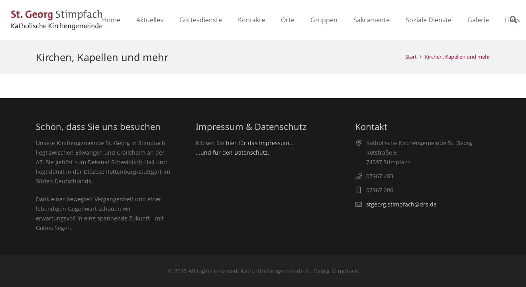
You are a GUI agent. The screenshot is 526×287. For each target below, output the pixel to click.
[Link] (56, 20)
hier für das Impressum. (258, 143)
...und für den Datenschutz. (232, 152)
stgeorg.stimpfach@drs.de (401, 204)
